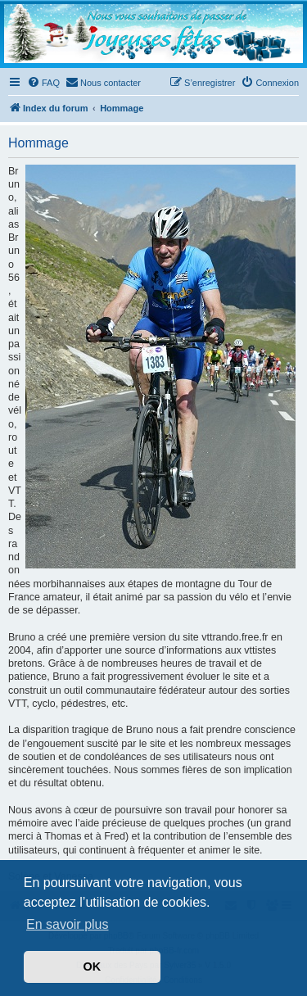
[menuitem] (43, 83)
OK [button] (93, 966)
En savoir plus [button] (67, 924)
